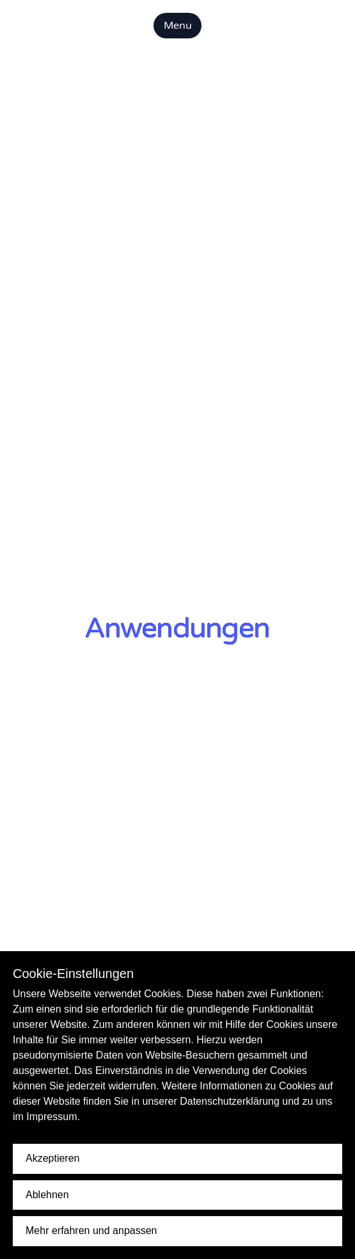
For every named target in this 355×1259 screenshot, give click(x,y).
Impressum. (53, 1116)
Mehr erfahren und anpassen (91, 1230)
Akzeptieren (53, 1158)
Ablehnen (47, 1194)
